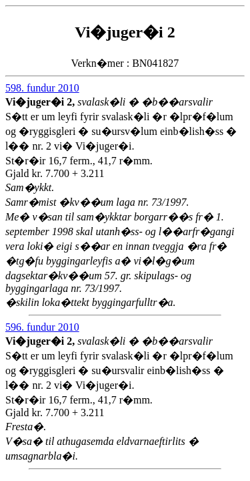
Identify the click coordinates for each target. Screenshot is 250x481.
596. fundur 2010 (42, 327)
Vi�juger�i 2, (41, 102)
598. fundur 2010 (42, 88)
